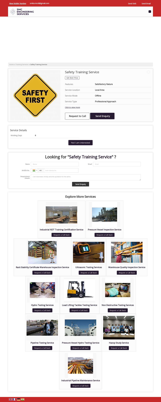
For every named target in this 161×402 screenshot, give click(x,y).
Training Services (22, 64)
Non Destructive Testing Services (118, 305)
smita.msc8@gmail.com (39, 3)
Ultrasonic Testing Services (88, 267)
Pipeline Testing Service (42, 342)
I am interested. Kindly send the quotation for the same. (86, 177)
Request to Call (77, 116)
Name (27, 164)
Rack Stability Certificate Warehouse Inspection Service (42, 267)
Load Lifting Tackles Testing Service (79, 305)
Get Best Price (72, 78)
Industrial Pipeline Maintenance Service (80, 380)
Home (11, 64)
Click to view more (72, 107)
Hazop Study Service (119, 342)
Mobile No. (26, 170)
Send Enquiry (102, 116)
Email (90, 164)
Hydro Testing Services (42, 305)
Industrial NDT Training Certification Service (61, 229)
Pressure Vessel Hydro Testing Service (80, 342)
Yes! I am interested (80, 142)
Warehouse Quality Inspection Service (126, 267)
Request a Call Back (61, 235)
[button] (17, 3)
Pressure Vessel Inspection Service (104, 229)
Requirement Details (25, 177)
